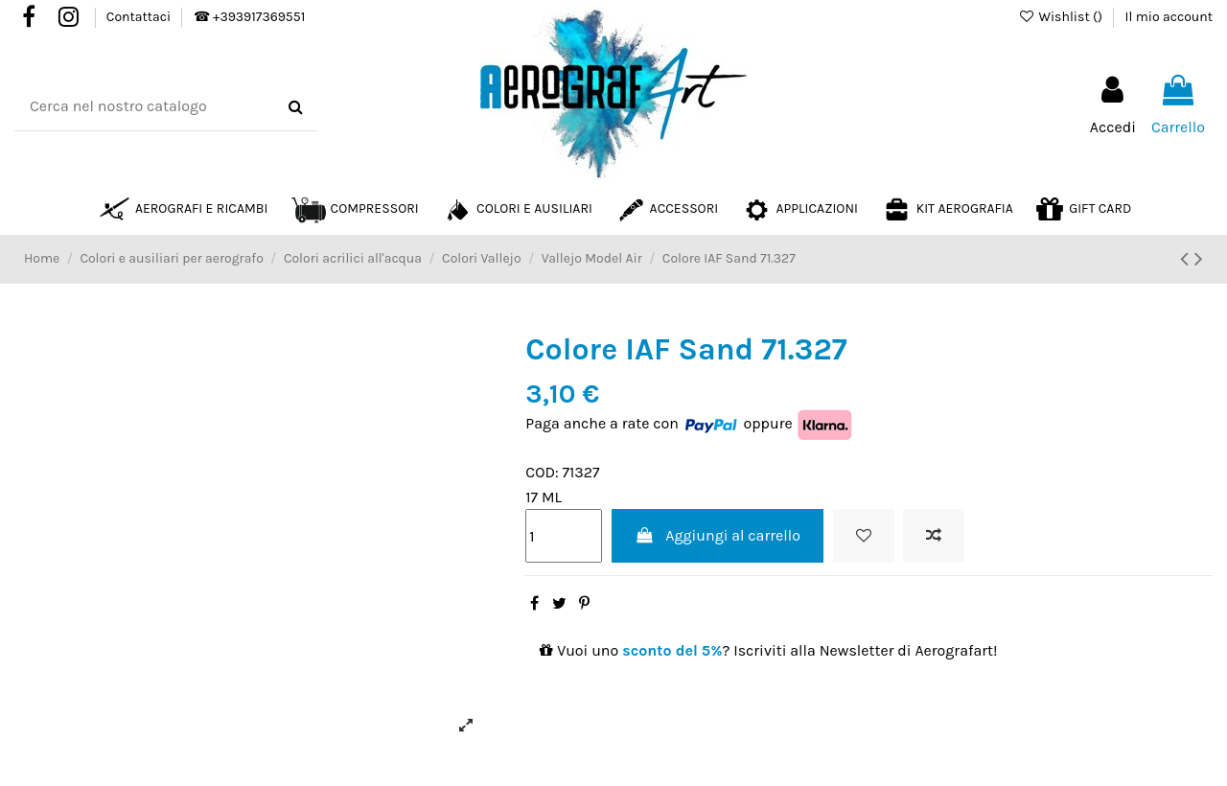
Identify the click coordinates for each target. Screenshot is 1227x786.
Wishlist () (1061, 17)
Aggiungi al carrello (717, 535)
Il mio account (1169, 17)
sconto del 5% (672, 650)
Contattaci (140, 17)
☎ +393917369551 (249, 17)
